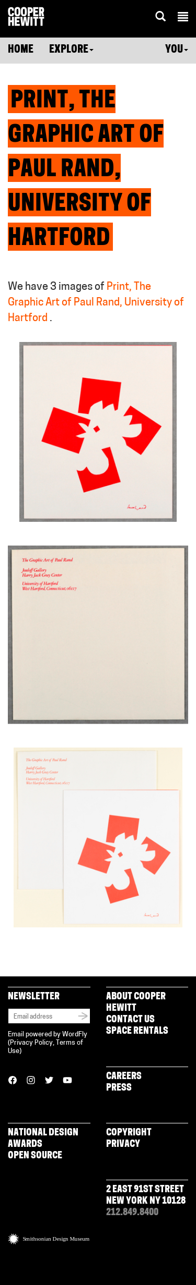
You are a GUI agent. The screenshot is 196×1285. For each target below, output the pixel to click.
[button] (183, 18)
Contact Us (130, 1020)
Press (119, 1088)
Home (20, 50)
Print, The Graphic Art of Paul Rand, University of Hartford (96, 303)
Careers (124, 1077)
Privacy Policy (31, 1042)
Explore (71, 50)
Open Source (35, 1156)
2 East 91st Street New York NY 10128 (146, 1195)
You (176, 50)
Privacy (123, 1144)
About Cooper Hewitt (136, 1002)
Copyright (129, 1133)
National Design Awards (43, 1138)
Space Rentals (137, 1031)
